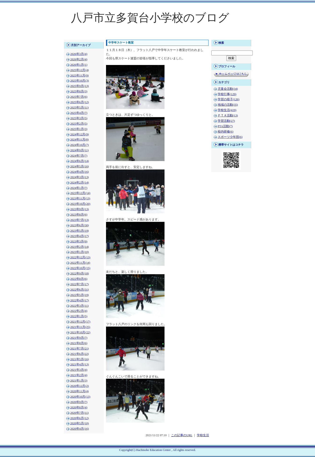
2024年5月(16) (79, 166)
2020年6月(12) (79, 418)
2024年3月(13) (79, 177)
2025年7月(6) (78, 96)
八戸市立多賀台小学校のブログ (150, 17)
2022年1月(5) (78, 316)
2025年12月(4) (79, 70)
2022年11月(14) (80, 262)
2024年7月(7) (78, 155)
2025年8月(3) (78, 91)
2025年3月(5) (78, 118)
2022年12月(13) (80, 257)
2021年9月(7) (78, 337)
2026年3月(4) (78, 54)
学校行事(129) (227, 94)
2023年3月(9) (78, 241)
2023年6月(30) (79, 225)
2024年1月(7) (78, 188)
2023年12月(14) (80, 193)
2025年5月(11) (79, 107)
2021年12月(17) (80, 321)
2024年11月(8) (79, 139)
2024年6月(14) (79, 161)
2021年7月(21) (79, 348)
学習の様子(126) (228, 99)
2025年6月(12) (79, 102)
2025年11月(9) (79, 75)
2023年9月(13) (79, 209)
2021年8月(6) (78, 343)
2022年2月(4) (78, 311)
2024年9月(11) (79, 150)
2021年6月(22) (79, 354)
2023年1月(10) (79, 252)
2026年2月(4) (78, 59)
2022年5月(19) (79, 295)
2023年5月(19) (79, 230)
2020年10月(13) (80, 396)
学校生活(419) (227, 110)
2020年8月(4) (78, 407)
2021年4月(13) (79, 364)
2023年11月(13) (80, 198)
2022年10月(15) (80, 268)
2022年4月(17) (79, 300)
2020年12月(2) (79, 386)
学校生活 (203, 435)
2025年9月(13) (79, 86)
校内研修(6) (225, 131)
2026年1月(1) (78, 64)
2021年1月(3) (78, 380)
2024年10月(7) (79, 145)
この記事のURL (181, 435)
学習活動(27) (226, 120)
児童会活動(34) (228, 88)
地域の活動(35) (228, 104)
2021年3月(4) (78, 369)
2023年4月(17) (79, 236)
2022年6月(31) (79, 289)
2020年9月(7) (78, 402)
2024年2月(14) (79, 182)
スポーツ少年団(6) (230, 137)
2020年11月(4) (79, 391)
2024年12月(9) (79, 134)
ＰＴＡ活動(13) (228, 115)
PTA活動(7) (225, 126)
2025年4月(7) (78, 113)
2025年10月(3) (79, 80)
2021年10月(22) (80, 332)
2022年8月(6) (78, 279)
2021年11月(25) (80, 327)
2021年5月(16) (79, 359)
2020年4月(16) (79, 428)
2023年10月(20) (80, 203)
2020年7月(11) (79, 412)
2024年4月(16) (79, 171)
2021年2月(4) (78, 375)
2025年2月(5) (78, 123)
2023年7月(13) (79, 220)
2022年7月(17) (79, 284)
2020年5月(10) (79, 423)
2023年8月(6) (78, 214)
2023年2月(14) (79, 246)
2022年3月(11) (79, 305)
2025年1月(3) (78, 129)
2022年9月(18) (79, 273)
